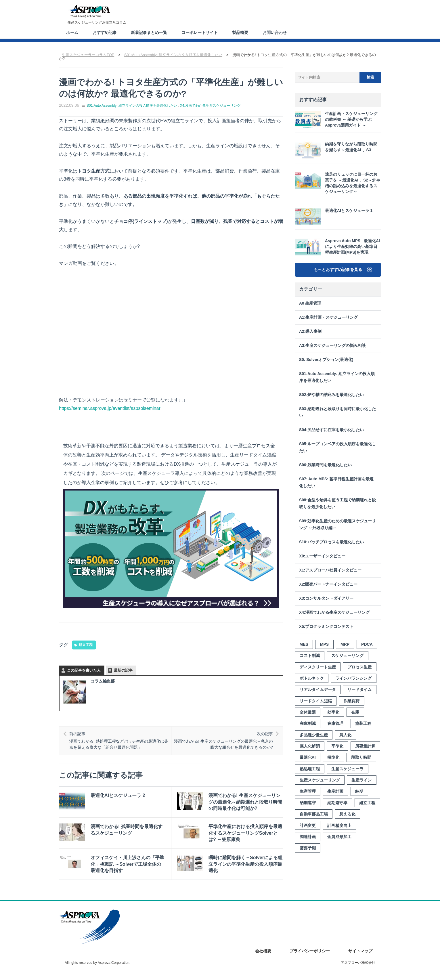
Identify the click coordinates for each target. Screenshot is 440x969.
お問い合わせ (275, 32)
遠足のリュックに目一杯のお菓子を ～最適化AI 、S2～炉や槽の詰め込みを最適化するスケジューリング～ (337, 183)
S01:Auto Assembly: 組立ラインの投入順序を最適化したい (132, 105)
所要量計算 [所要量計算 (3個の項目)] (365, 746)
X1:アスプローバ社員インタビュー (330, 570)
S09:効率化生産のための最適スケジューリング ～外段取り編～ (337, 524)
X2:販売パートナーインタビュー (328, 584)
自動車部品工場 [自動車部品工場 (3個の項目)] (314, 814)
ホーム (72, 32)
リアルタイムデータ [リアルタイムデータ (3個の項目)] (318, 689)
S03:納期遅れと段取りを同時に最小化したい (337, 412)
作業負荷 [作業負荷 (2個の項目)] (351, 701)
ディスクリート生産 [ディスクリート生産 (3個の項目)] (318, 667)
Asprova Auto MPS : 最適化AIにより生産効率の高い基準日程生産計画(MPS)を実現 (337, 246)
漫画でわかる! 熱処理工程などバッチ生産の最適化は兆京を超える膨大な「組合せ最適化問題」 (119, 740)
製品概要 (240, 32)
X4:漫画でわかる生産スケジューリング (210, 105)
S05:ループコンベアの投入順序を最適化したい (337, 447)
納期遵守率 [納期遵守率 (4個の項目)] (337, 802)
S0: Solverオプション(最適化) (326, 360)
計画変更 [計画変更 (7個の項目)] (308, 825)
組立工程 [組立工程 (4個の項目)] (367, 802)
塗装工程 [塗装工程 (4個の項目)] (363, 723)
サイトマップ (360, 951)
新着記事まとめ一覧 (149, 32)
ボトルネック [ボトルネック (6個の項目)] (312, 678)
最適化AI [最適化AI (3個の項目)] (308, 757)
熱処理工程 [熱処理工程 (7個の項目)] (310, 769)
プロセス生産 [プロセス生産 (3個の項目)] (359, 667)
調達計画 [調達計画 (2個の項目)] (308, 836)
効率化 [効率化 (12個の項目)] (333, 712)
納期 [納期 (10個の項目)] (359, 791)
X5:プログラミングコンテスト (326, 626)
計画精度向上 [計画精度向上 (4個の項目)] (339, 825)
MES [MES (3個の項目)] (304, 644)
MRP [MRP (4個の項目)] (344, 644)
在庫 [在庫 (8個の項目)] (355, 712)
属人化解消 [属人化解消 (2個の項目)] (310, 746)
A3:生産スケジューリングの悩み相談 (332, 345)
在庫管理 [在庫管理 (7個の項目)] (335, 723)
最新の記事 (123, 670)
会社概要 (263, 951)
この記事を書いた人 (84, 670)
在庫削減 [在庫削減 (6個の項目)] (308, 723)
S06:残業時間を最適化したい (325, 465)
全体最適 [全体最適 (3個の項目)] (308, 712)
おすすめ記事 (105, 32)
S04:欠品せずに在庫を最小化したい (331, 430)
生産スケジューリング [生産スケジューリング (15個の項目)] (320, 780)
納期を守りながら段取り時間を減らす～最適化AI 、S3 (336, 150)
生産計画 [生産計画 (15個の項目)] (335, 791)
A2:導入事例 (310, 331)
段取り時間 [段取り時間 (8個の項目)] (361, 757)
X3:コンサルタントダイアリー (326, 598)
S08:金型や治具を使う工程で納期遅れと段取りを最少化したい (337, 503)
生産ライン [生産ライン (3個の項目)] (361, 780)
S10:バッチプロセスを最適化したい (331, 542)
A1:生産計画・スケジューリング (328, 317)
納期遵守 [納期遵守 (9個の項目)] (308, 802)
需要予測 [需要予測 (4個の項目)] (308, 848)
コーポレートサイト (200, 32)
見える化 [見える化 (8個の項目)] (347, 814)
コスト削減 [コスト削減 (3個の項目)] (310, 655)
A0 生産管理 (310, 303)
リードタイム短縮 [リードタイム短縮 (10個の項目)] (316, 701)
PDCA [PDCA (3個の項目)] (367, 644)
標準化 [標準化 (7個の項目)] (333, 757)
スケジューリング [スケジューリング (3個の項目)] (347, 655)
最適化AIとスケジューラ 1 (333, 216)
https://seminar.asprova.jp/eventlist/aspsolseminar (109, 408)
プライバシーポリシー (310, 951)
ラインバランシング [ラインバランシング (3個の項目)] (353, 678)
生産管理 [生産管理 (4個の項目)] (308, 791)
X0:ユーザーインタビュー (322, 556)
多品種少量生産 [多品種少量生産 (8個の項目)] (314, 735)
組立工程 (86, 645)
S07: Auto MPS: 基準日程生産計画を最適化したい (336, 482)
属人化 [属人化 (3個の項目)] (345, 735)
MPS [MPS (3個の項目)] (324, 644)
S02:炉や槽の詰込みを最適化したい (331, 395)
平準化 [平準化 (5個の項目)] (337, 746)
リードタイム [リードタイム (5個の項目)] (359, 689)
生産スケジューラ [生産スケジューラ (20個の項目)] (347, 769)
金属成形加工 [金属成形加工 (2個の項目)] (339, 836)
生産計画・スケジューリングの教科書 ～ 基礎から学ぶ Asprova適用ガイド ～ (336, 119)
